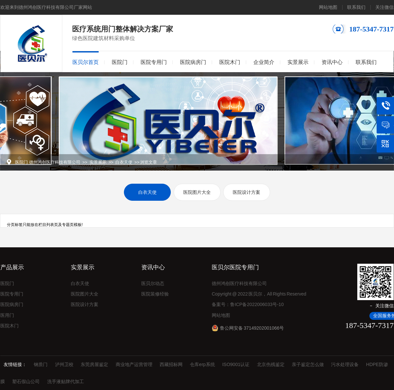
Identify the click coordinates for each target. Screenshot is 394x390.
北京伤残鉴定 (271, 364)
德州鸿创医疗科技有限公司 (54, 162)
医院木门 (229, 62)
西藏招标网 (171, 364)
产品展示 (12, 267)
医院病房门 (193, 62)
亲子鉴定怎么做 (308, 364)
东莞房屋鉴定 (94, 364)
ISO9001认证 (235, 364)
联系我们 (356, 7)
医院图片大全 (197, 192)
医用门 (7, 315)
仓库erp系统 (202, 364)
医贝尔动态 (152, 283)
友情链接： (15, 364)
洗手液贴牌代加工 (65, 381)
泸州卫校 (64, 364)
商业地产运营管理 (134, 364)
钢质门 (41, 364)
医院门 (120, 62)
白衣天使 (123, 162)
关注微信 (384, 7)
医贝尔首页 (85, 62)
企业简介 (263, 62)
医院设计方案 (246, 192)
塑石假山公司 (26, 381)
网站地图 (328, 7)
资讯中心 (332, 62)
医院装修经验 (155, 294)
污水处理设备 (345, 364)
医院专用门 (154, 62)
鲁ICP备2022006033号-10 (257, 304)
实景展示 (297, 62)
